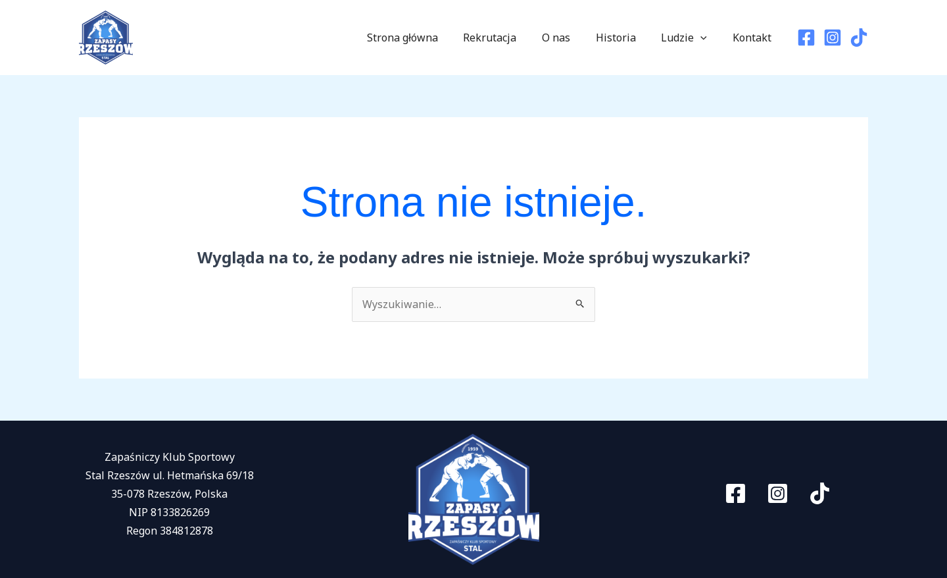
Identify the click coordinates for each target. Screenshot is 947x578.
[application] (707, 37)
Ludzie (691, 37)
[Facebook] (806, 37)
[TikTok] (859, 37)
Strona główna (426, 37)
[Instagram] (832, 37)
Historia (626, 37)
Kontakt (754, 37)
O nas (571, 37)
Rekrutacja (509, 37)
